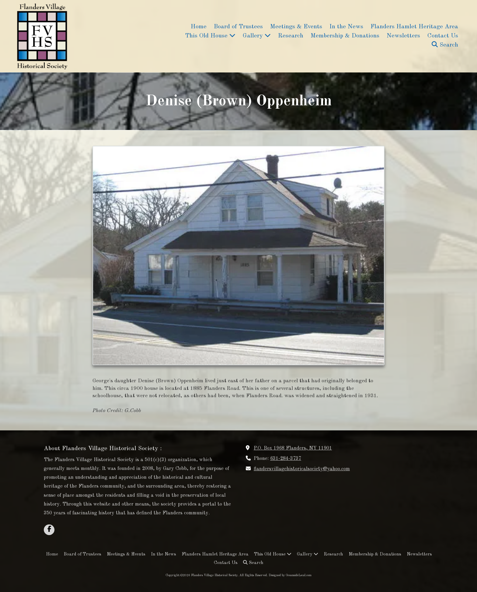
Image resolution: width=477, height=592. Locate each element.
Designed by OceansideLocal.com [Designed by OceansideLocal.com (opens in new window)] (290, 575)
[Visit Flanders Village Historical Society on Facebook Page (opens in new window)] (49, 529)
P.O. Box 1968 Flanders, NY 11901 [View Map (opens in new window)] (293, 448)
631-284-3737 (285, 458)
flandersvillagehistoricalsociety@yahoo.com (302, 469)
